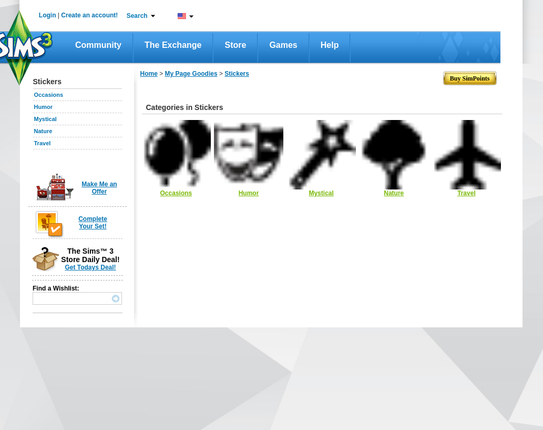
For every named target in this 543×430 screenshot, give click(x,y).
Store (235, 45)
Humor (43, 107)
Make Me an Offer (99, 188)
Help (330, 45)
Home (149, 73)
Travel (42, 143)
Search (137, 15)
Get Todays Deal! (90, 267)
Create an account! (89, 15)
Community (98, 45)
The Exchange (173, 45)
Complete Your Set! (92, 222)
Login (47, 15)
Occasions (49, 95)
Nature (43, 131)
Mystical (45, 119)
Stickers (236, 73)
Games (283, 45)
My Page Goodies (191, 73)
